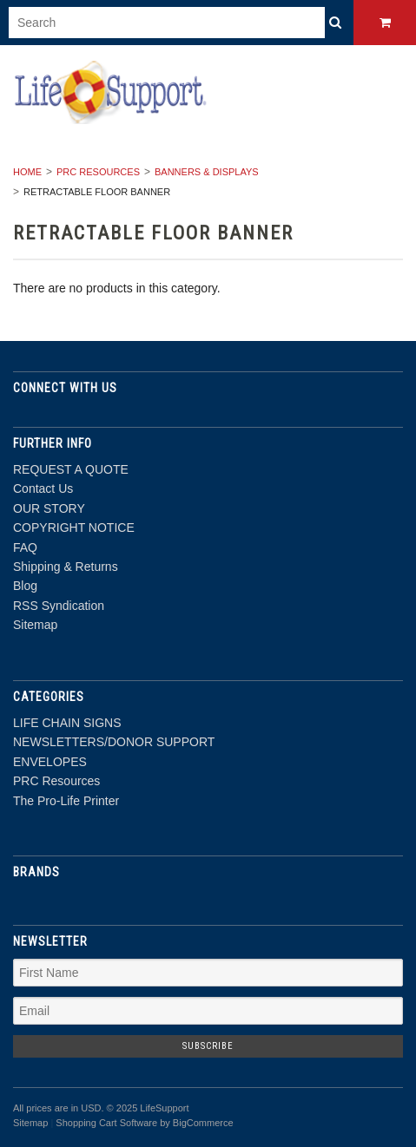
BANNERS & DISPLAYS (207, 172)
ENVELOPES (50, 762)
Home (27, 172)
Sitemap (35, 625)
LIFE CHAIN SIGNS (67, 723)
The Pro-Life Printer (66, 801)
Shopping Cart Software (106, 1123)
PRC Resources (98, 172)
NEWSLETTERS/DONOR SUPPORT (114, 742)
